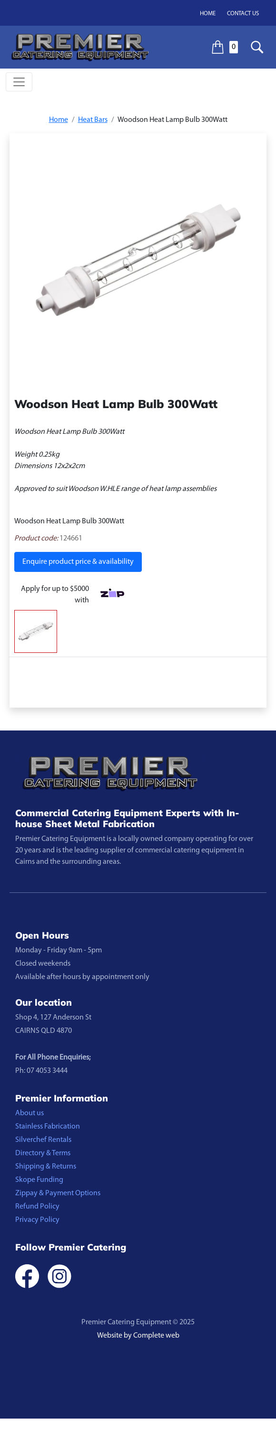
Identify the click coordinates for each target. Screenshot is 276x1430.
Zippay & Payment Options (57, 1193)
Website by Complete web (138, 1336)
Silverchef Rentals (43, 1140)
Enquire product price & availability (78, 562)
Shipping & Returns (45, 1166)
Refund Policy (37, 1206)
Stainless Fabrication (47, 1126)
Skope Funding (39, 1180)
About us (29, 1113)
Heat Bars (93, 120)
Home (208, 13)
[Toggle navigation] (19, 81)
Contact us (243, 13)
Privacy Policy (37, 1220)
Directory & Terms (42, 1153)
